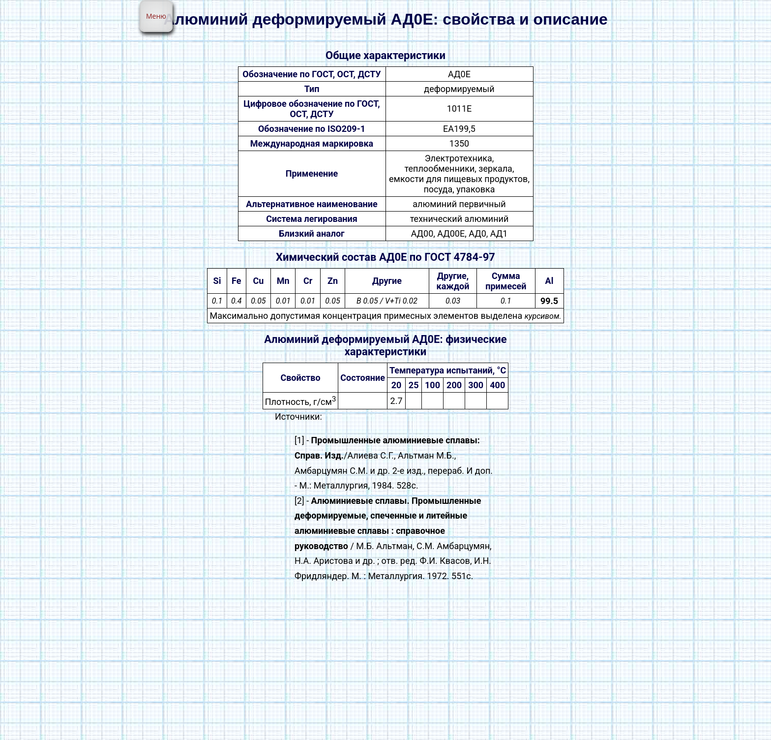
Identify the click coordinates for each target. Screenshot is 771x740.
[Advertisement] (385, 666)
